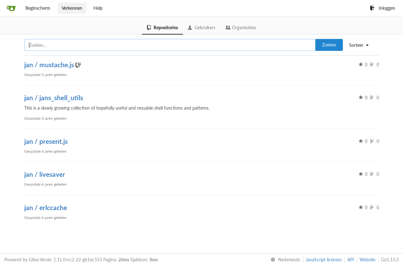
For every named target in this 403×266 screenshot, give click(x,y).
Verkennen (72, 8)
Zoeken (329, 44)
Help (98, 8)
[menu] (361, 45)
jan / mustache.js (50, 64)
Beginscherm (38, 8)
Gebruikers (201, 27)
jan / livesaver (44, 174)
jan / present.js (46, 141)
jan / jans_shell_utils (53, 97)
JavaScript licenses (324, 259)
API (350, 259)
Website (367, 259)
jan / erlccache (45, 207)
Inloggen (382, 8)
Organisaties (240, 27)
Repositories (162, 27)
